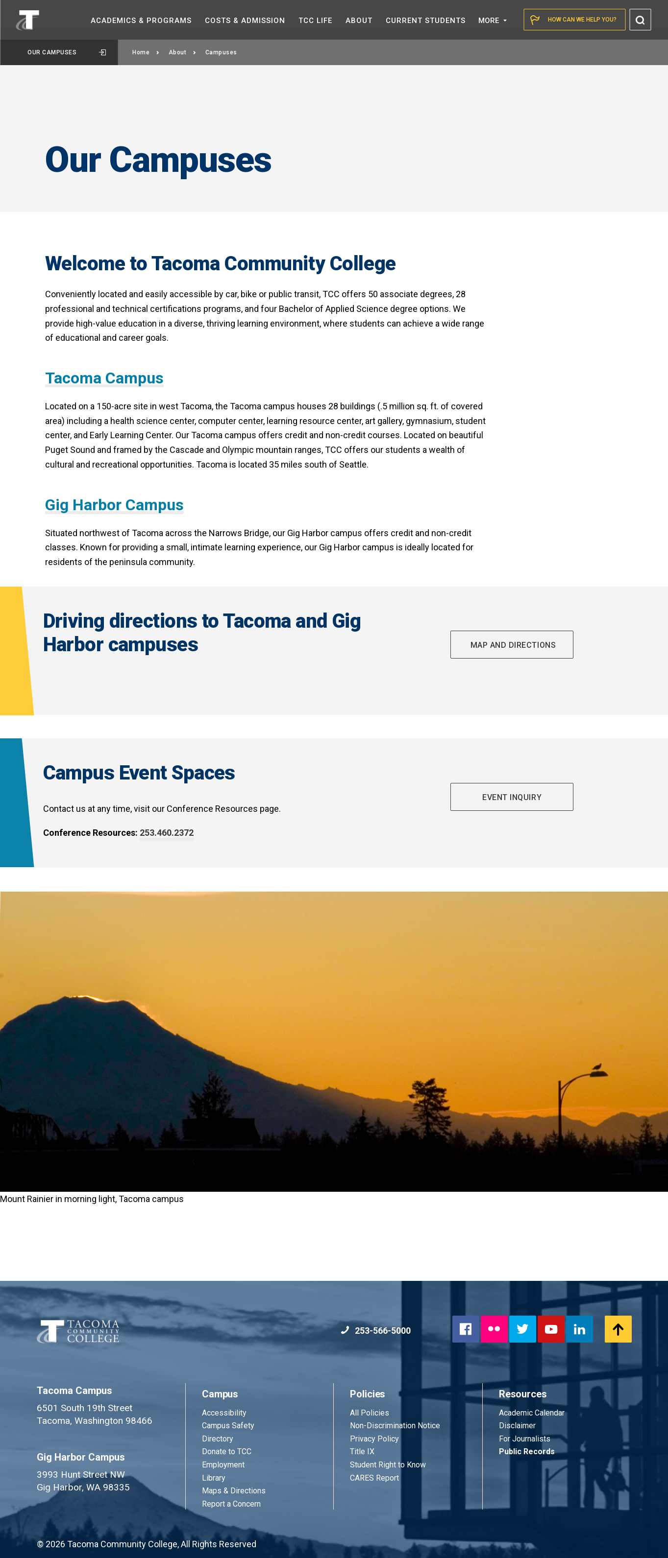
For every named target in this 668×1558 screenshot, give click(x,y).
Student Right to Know (388, 1464)
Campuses (221, 52)
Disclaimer (517, 1425)
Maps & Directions (234, 1490)
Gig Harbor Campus (114, 505)
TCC (315, 20)
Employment (223, 1464)
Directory (217, 1438)
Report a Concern (231, 1504)
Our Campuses (66, 52)
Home (146, 52)
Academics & (141, 20)
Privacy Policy (374, 1438)
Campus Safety (228, 1425)
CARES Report (374, 1478)
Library (213, 1478)
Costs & (245, 20)
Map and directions (512, 645)
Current (426, 20)
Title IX (362, 1451)
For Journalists (524, 1438)
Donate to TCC (226, 1451)
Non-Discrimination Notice (395, 1425)
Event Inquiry (512, 797)
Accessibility (224, 1412)
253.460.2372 (167, 832)
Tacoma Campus (104, 378)
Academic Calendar (532, 1412)
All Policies (370, 1412)
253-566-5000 (376, 1330)
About (183, 52)
